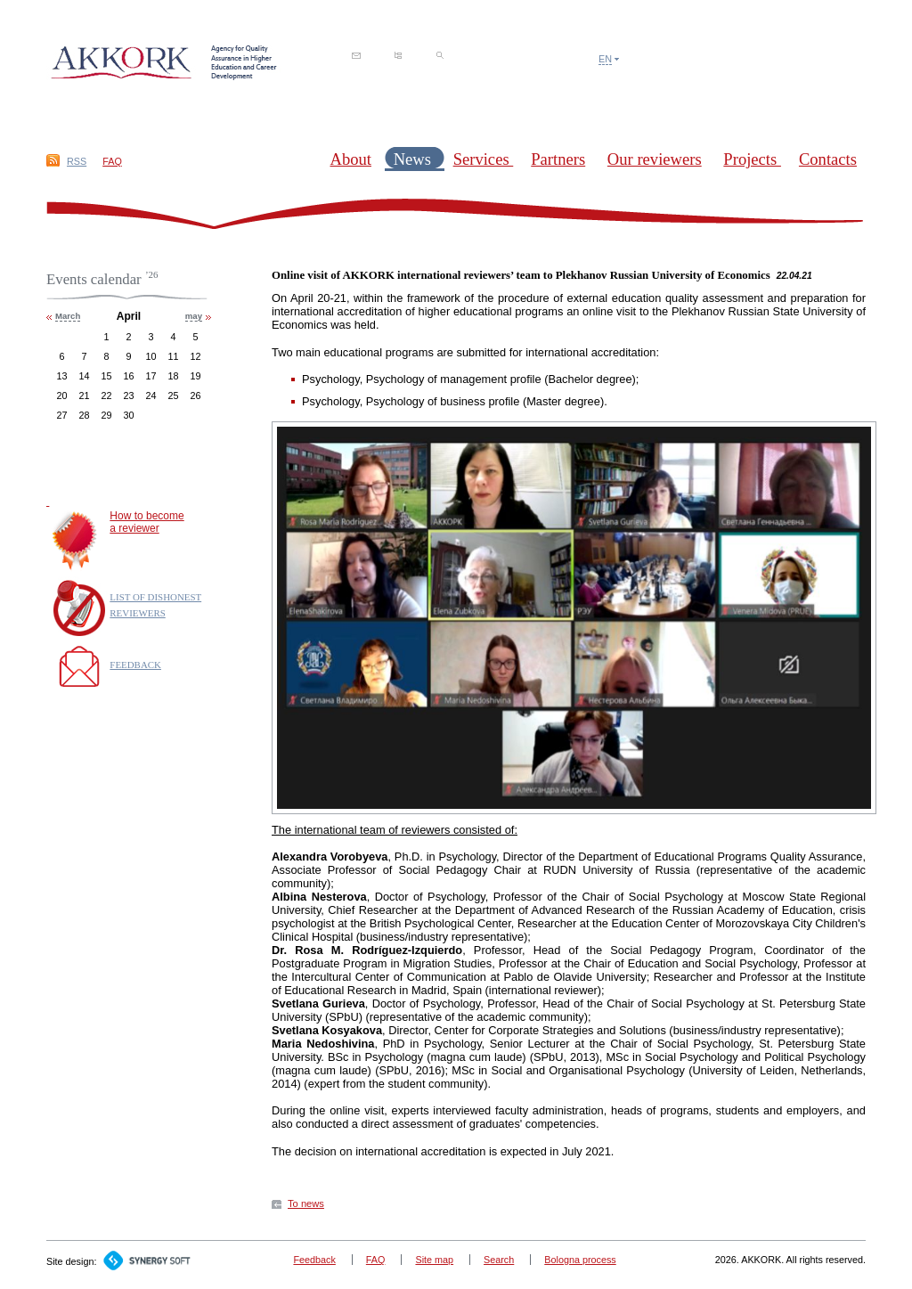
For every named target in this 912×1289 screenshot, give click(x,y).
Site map (434, 1259)
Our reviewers (654, 159)
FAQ (112, 161)
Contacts (828, 159)
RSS (76, 161)
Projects (752, 159)
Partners (558, 159)
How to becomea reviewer (146, 522)
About (350, 159)
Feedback (314, 1259)
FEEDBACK (135, 664)
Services (483, 159)
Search (499, 1259)
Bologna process (579, 1259)
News (415, 159)
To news (306, 1203)
